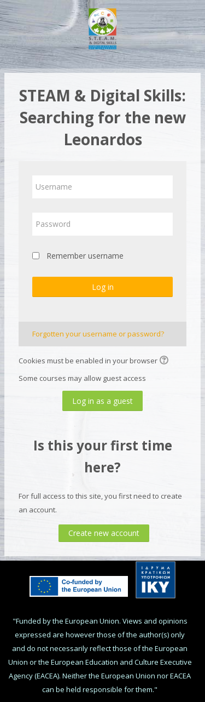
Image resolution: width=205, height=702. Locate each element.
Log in (103, 287)
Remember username (85, 255)
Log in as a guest (102, 401)
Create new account (103, 533)
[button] (165, 361)
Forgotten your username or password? (98, 334)
